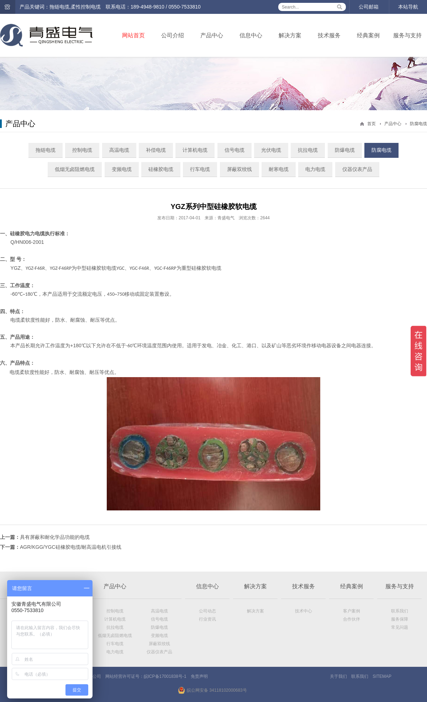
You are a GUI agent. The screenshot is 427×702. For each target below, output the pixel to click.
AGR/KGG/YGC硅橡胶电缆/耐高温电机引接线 (70, 547)
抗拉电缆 (308, 150)
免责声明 (199, 676)
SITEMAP (382, 676)
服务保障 (399, 619)
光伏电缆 (271, 150)
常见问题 (399, 627)
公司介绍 (172, 35)
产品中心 (211, 35)
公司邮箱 (369, 7)
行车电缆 (200, 169)
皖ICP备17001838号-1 (165, 676)
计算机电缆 (195, 150)
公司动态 (207, 611)
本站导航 (408, 7)
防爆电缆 (345, 150)
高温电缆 (119, 150)
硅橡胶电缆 (160, 169)
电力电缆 (315, 169)
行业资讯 (207, 619)
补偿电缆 (156, 150)
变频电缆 (122, 169)
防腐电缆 (418, 123)
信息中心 (250, 35)
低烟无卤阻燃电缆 (75, 169)
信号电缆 (234, 150)
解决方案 (290, 35)
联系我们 (399, 611)
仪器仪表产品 (357, 169)
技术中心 (303, 611)
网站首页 (133, 35)
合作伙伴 (351, 619)
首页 (371, 123)
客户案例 (351, 611)
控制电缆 (82, 150)
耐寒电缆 (279, 169)
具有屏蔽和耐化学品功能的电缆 (55, 537)
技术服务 (329, 35)
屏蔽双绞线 (239, 169)
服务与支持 (407, 35)
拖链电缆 (46, 150)
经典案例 (368, 35)
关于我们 (338, 676)
